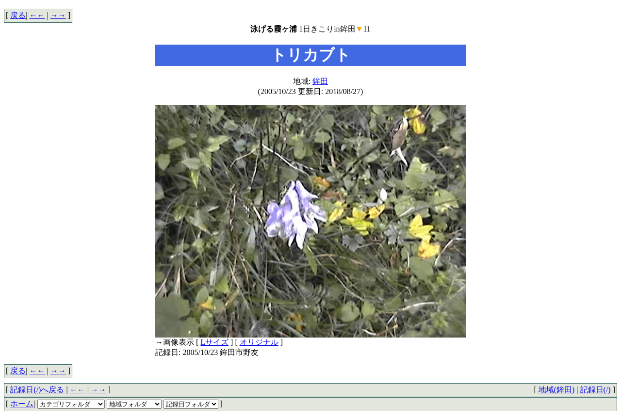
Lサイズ (214, 342)
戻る (18, 15)
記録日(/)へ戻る (37, 390)
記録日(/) (595, 390)
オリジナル (259, 342)
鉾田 (320, 81)
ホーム (21, 404)
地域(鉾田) (557, 390)
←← (37, 15)
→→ (58, 15)
